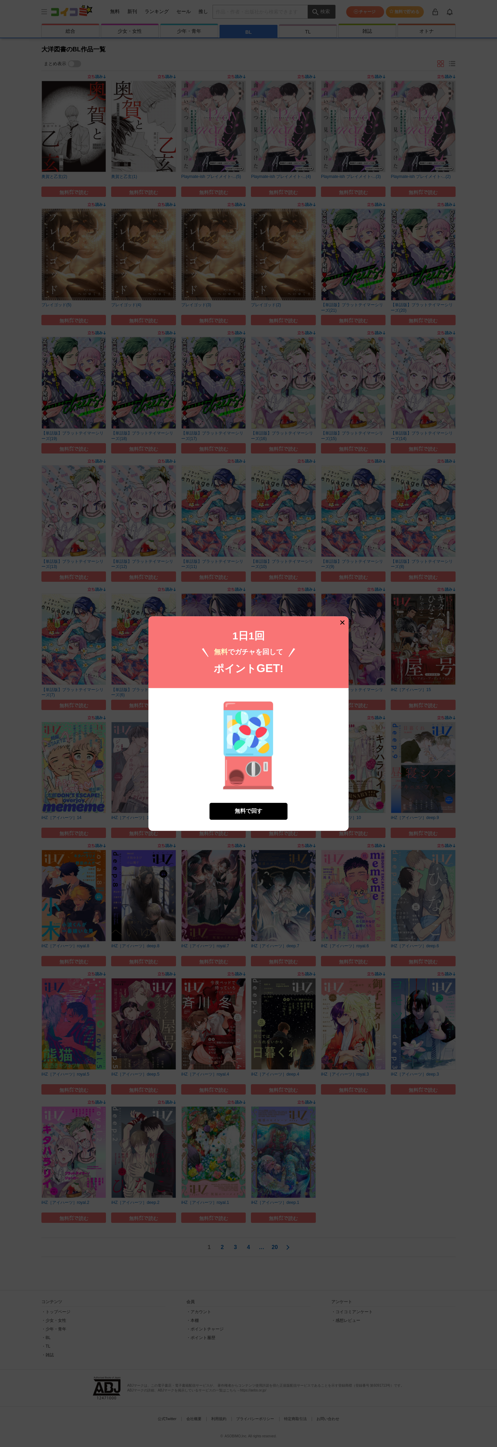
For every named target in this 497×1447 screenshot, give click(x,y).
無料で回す (248, 807)
